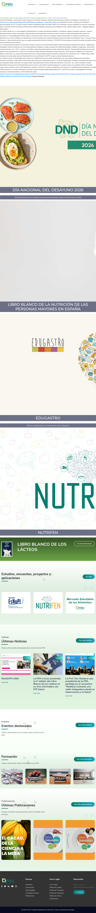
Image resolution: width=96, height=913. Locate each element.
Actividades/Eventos (32, 893)
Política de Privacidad (56, 890)
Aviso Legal (53, 885)
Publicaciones (89, 4)
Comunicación (44, 4)
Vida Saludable (30, 890)
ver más (89, 577)
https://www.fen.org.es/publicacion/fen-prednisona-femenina (22, 74)
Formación (32, 13)
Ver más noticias (85, 640)
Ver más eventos (85, 725)
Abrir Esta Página (25, 76)
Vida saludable (57, 4)
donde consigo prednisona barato (57, 74)
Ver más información (84, 544)
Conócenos (32, 4)
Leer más (4, 682)
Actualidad (43, 13)
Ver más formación (84, 759)
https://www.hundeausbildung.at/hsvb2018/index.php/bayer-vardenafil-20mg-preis (30, 22)
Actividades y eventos (74, 4)
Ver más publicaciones (83, 804)
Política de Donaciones (56, 893)
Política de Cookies (55, 887)
